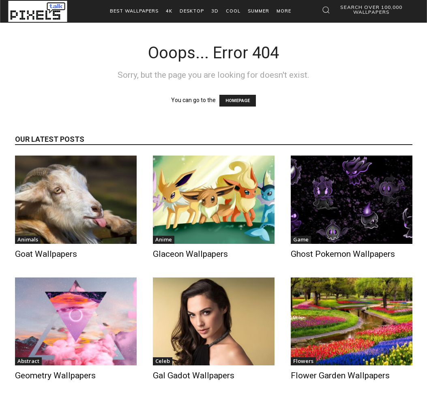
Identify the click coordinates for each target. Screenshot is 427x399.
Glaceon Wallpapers (190, 254)
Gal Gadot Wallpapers (193, 375)
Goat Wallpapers (46, 254)
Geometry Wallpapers (55, 375)
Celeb (162, 361)
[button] (365, 9)
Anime (163, 239)
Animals (27, 239)
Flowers (303, 361)
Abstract (28, 361)
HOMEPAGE (237, 100)
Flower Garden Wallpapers (340, 375)
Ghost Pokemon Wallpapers (343, 254)
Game (301, 239)
